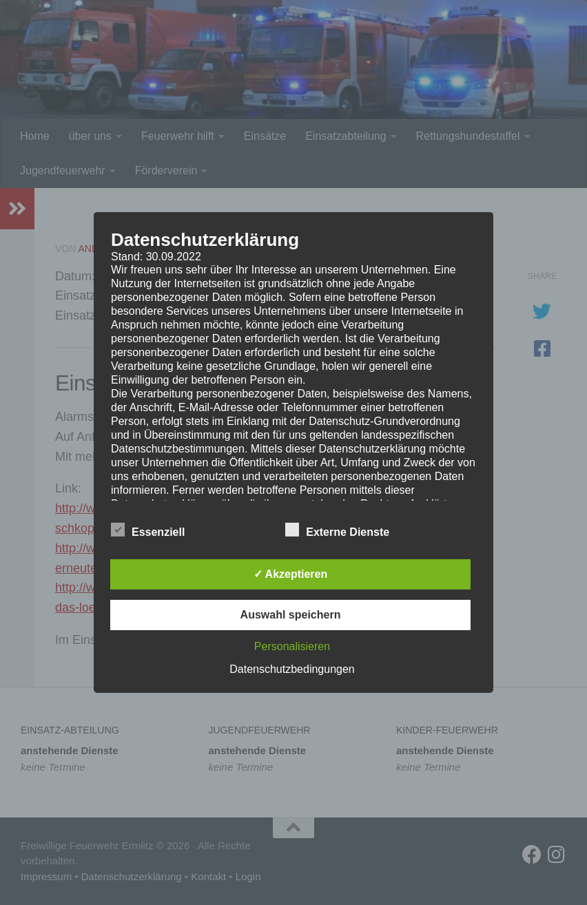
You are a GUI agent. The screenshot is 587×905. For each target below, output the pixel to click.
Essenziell (148, 530)
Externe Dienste (337, 530)
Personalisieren (292, 646)
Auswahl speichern (290, 615)
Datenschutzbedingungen (291, 669)
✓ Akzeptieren (291, 574)
